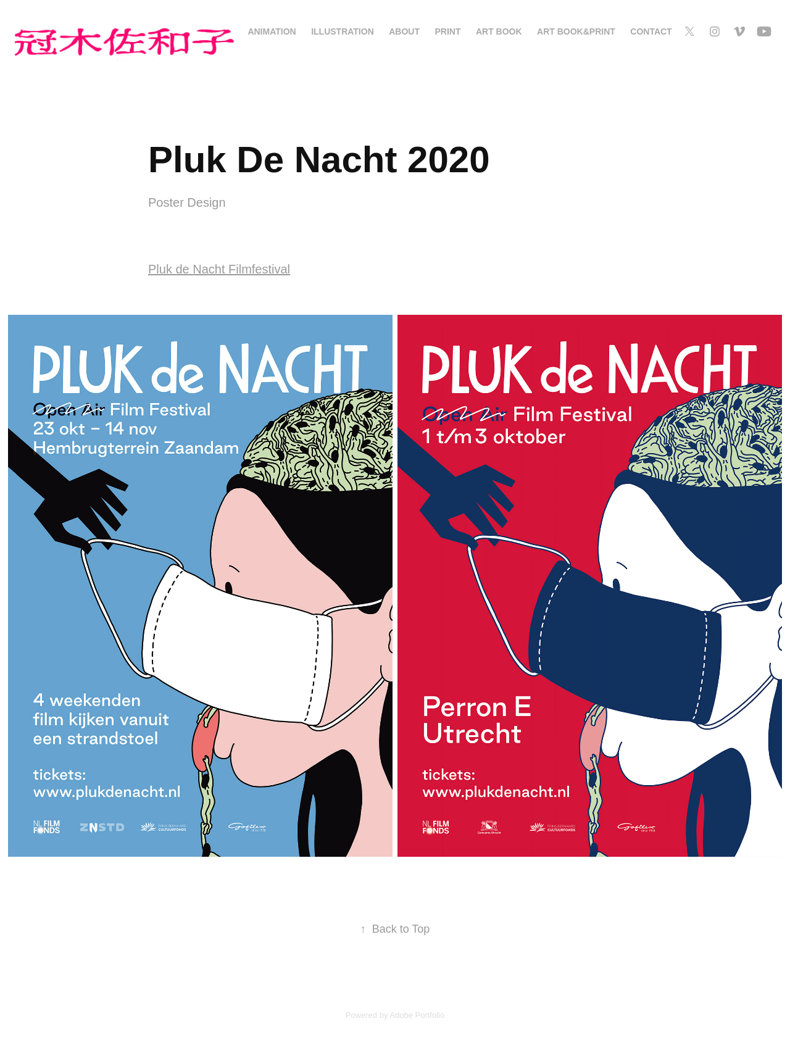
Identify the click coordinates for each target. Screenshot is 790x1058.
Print (447, 31)
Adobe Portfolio (416, 1015)
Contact (651, 31)
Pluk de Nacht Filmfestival (219, 269)
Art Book (499, 31)
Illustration (342, 31)
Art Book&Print (576, 31)
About (404, 31)
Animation (271, 31)
